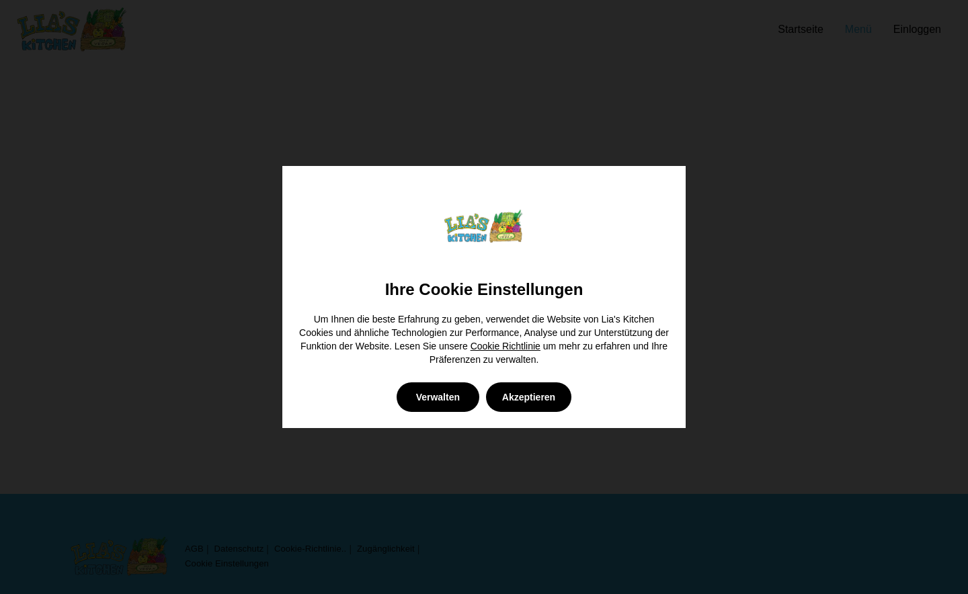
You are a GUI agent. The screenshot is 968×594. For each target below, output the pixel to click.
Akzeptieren (528, 397)
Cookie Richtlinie (505, 346)
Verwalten (438, 397)
